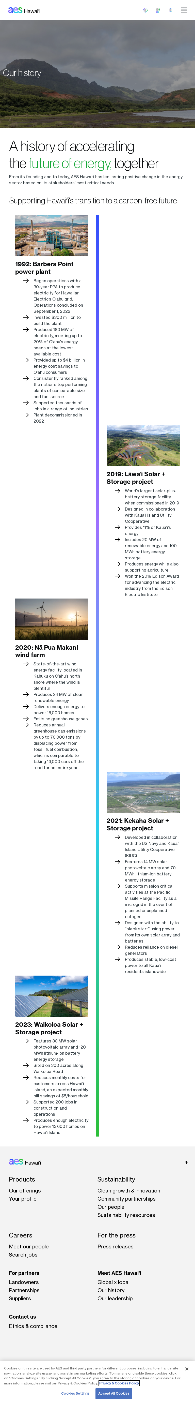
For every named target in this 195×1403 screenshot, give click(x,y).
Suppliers (20, 1298)
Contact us (22, 1317)
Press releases (116, 1246)
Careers (20, 1235)
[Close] (186, 1369)
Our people (111, 1207)
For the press (117, 1235)
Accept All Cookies (113, 1393)
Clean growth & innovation (129, 1190)
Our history (111, 1290)
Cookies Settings (75, 1393)
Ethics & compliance (33, 1326)
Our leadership (115, 1298)
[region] (97, 1382)
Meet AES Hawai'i (119, 1273)
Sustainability (116, 1179)
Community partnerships (127, 1199)
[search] (170, 10)
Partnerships (24, 1290)
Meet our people (29, 1246)
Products (22, 1179)
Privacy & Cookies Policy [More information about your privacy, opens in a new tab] (119, 1383)
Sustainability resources (126, 1215)
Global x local (113, 1282)
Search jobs (23, 1254)
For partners (24, 1273)
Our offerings (25, 1190)
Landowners (24, 1282)
